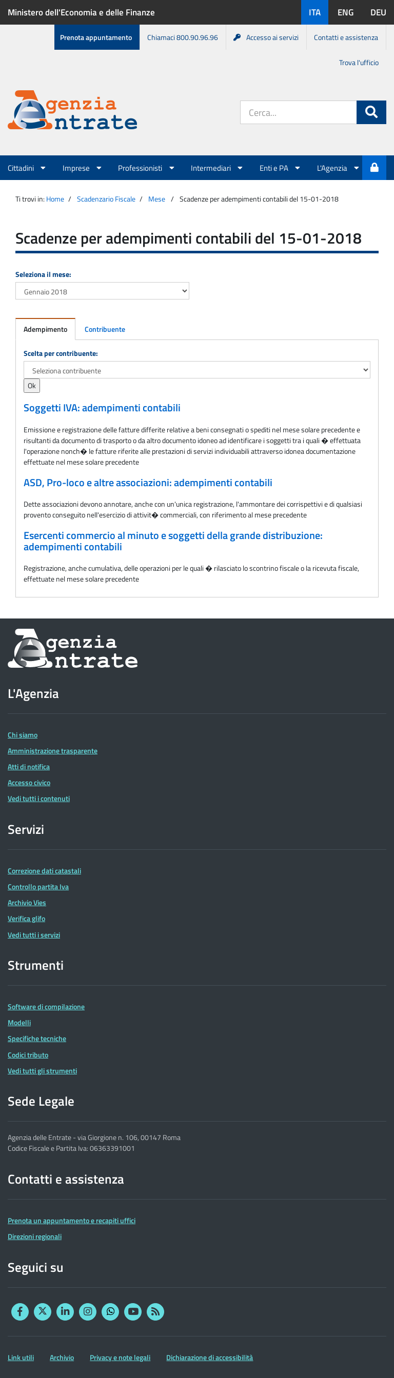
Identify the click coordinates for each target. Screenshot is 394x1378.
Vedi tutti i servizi (34, 934)
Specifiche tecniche (37, 1038)
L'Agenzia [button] (339, 168)
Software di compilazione (46, 1006)
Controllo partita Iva (38, 886)
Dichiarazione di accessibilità (209, 1357)
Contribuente (105, 329)
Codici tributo (28, 1054)
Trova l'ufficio (359, 62)
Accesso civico (29, 782)
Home (55, 198)
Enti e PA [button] (281, 168)
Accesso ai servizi (266, 37)
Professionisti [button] (146, 168)
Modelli (19, 1022)
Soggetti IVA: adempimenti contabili (102, 407)
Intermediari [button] (217, 168)
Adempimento (45, 329)
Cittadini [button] (27, 168)
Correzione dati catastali (44, 870)
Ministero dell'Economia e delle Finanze (81, 12)
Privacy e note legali (120, 1357)
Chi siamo (22, 734)
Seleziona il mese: (43, 274)
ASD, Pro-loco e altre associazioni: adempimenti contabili (148, 482)
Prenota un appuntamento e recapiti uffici (71, 1220)
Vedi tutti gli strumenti (42, 1070)
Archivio (62, 1357)
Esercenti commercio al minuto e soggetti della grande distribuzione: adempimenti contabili (173, 541)
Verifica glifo (26, 918)
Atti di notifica (29, 766)
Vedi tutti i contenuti (39, 798)
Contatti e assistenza (346, 37)
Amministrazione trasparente (52, 750)
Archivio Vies (27, 902)
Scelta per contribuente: (61, 353)
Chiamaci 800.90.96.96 (182, 37)
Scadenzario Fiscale (106, 198)
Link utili (21, 1357)
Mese (156, 198)
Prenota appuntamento (96, 37)
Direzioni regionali (35, 1236)
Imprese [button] (83, 168)
